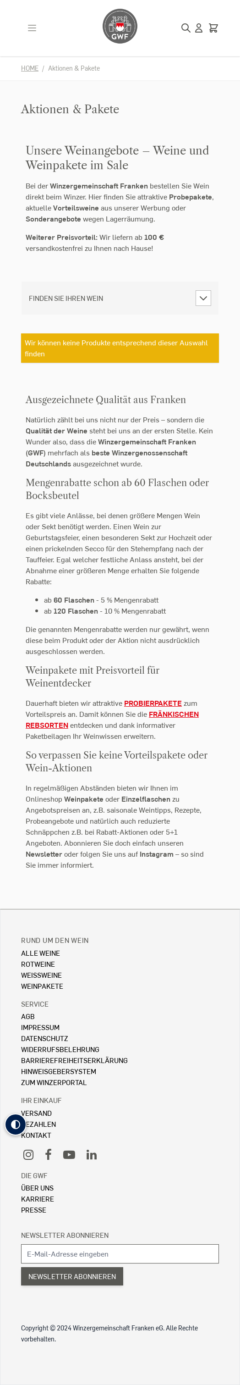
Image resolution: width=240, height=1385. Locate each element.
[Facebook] (48, 1154)
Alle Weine (40, 953)
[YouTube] (69, 1154)
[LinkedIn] (91, 1154)
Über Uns (37, 1187)
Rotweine (38, 964)
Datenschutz (44, 1038)
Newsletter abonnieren (65, 1235)
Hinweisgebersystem (58, 1071)
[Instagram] (28, 1154)
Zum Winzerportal (54, 1082)
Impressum (40, 1027)
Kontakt (36, 1135)
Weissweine (41, 975)
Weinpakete (42, 986)
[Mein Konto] (198, 28)
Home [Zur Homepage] (29, 68)
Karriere (37, 1198)
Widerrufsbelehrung (60, 1049)
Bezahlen (38, 1124)
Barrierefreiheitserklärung (74, 1060)
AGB (28, 1016)
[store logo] (120, 26)
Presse (33, 1209)
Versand (36, 1113)
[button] (16, 1125)
